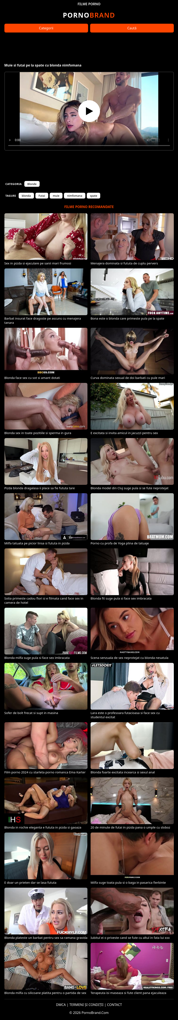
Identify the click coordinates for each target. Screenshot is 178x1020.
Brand (89, 15)
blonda (26, 196)
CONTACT (114, 1004)
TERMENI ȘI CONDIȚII (86, 1004)
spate (93, 196)
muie (56, 196)
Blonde (32, 184)
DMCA (61, 1004)
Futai (42, 196)
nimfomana (74, 196)
